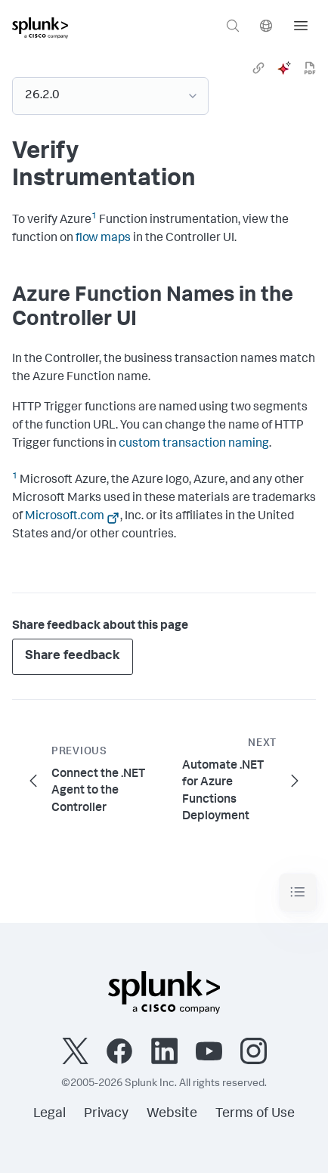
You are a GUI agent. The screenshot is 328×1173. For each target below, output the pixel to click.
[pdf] (309, 68)
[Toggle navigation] (298, 892)
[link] (258, 68)
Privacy (106, 1114)
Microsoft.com (64, 517)
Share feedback (72, 656)
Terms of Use (255, 1114)
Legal (49, 1114)
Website (172, 1114)
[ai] (284, 68)
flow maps (103, 239)
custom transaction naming (194, 444)
